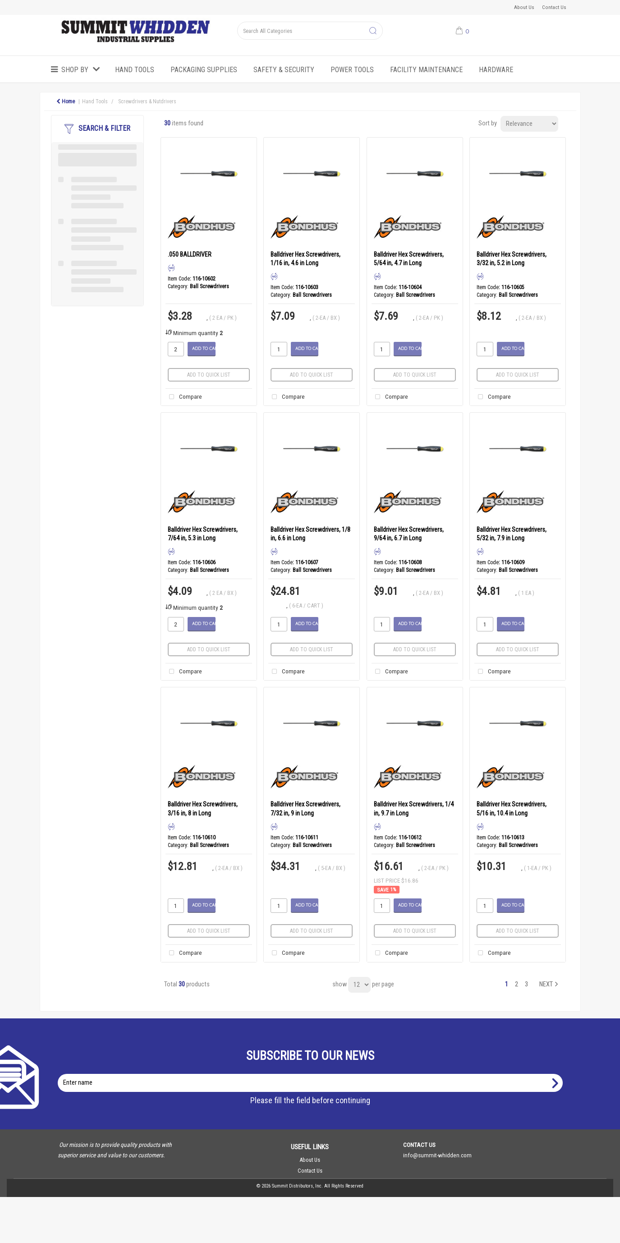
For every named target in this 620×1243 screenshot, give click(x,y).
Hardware (496, 69)
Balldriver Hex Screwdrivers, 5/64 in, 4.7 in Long (409, 259)
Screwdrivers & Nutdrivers (147, 101)
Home (65, 101)
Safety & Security (283, 69)
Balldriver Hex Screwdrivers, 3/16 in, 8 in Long (203, 808)
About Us (524, 7)
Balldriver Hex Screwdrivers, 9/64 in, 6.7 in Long (409, 534)
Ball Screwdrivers (209, 286)
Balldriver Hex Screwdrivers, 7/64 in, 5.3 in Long (203, 534)
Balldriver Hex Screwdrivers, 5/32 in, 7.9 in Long (512, 534)
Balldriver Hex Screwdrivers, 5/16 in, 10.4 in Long (512, 808)
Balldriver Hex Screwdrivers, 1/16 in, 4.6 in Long (305, 259)
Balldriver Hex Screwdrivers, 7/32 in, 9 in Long (305, 808)
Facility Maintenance (426, 69)
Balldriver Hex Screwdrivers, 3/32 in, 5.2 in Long (512, 259)
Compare (183, 397)
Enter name (312, 1073)
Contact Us (554, 7)
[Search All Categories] (310, 31)
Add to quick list (208, 375)
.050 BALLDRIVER (189, 254)
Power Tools (352, 69)
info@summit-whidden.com (437, 1155)
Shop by (74, 69)
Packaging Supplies (203, 69)
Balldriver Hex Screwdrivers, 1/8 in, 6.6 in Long (310, 534)
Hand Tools (134, 69)
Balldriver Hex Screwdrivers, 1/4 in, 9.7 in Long (414, 808)
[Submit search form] (373, 31)
